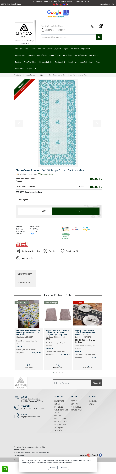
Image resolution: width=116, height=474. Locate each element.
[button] (53, 372)
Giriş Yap (93, 26)
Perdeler (18, 62)
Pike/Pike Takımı (30, 62)
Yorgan (29, 68)
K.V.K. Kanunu (59, 401)
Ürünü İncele (28, 366)
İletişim (91, 404)
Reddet (52, 468)
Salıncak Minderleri (46, 62)
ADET (43, 211)
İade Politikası (60, 418)
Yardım (74, 401)
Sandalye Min (72, 62)
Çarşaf (49, 48)
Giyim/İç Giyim (20, 55)
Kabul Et (64, 468)
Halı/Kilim (31, 55)
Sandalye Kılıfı (60, 62)
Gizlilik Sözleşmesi (37, 463)
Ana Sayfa (18, 48)
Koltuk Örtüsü (42, 55)
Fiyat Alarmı (50, 251)
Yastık (91, 62)
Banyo (33, 48)
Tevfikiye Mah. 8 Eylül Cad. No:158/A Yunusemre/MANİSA (32, 400)
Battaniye (41, 48)
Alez (26, 48)
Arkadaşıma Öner (25, 258)
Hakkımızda (92, 401)
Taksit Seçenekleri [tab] (25, 274)
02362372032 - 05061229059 (32, 408)
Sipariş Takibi (76, 410)
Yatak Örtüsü (19, 68)
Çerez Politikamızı (53, 463)
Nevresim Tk (93, 55)
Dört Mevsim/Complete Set (80, 48)
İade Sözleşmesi (60, 421)
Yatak (98, 62)
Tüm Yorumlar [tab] (24, 282)
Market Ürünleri (55, 55)
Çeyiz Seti (57, 48)
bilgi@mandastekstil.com (30, 416)
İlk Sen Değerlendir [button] (45, 174)
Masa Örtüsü (67, 55)
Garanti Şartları (61, 410)
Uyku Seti (83, 62)
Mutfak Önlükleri (81, 55)
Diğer (66, 48)
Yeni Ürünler (59, 430)
